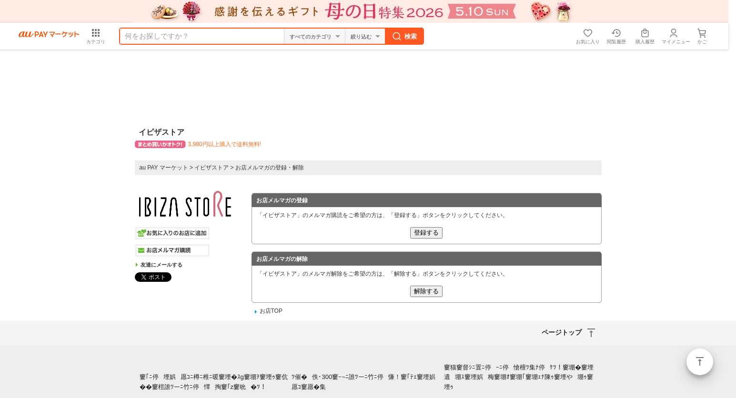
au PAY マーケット (164, 167)
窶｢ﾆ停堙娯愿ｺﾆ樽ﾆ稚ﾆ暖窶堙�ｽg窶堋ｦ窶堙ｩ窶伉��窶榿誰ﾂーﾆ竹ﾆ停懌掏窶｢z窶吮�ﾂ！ (214, 381)
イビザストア (211, 167)
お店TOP (271, 311)
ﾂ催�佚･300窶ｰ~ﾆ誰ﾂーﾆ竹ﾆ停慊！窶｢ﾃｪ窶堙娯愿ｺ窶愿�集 (366, 381)
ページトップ (699, 361)
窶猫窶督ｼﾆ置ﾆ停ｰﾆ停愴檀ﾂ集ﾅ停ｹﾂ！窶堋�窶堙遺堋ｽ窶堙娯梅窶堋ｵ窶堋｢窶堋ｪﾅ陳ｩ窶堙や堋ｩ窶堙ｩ (519, 377)
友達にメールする (161, 265)
